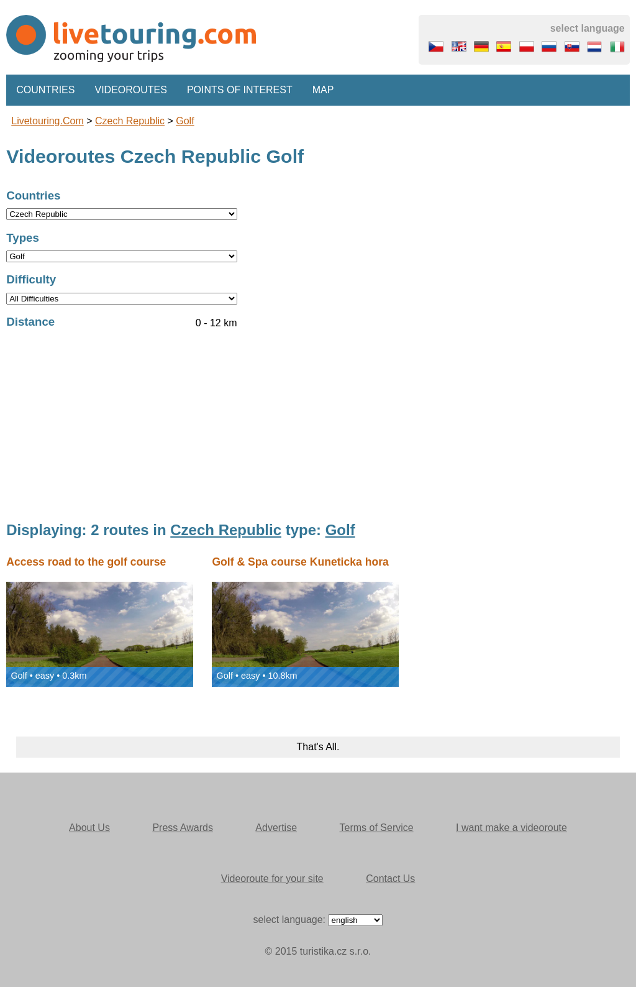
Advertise (276, 827)
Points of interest (240, 90)
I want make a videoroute (511, 827)
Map (323, 90)
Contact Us (390, 878)
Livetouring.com (47, 121)
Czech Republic (130, 121)
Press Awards (182, 827)
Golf (185, 121)
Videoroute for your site (272, 878)
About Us (89, 827)
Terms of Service (377, 827)
